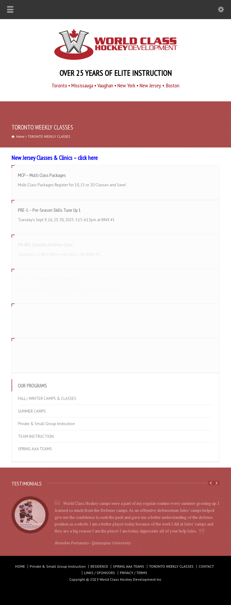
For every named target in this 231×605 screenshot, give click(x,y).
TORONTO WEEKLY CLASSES (171, 566)
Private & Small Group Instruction (46, 423)
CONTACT (206, 566)
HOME (20, 566)
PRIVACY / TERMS (133, 572)
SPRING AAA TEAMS (35, 448)
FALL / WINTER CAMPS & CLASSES (47, 398)
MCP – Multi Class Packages (42, 175)
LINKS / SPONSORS (99, 572)
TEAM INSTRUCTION (36, 436)
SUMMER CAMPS (32, 411)
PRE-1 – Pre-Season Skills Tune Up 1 (49, 210)
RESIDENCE (99, 566)
